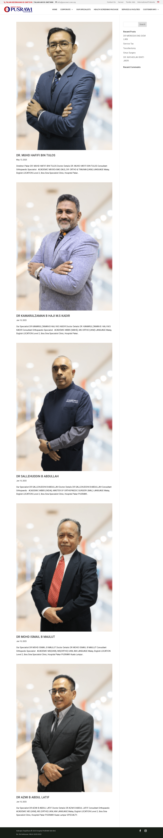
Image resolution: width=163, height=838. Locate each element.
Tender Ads (130, 2)
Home (54, 9)
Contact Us (111, 2)
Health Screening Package (106, 9)
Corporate (65, 9)
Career (121, 2)
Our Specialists (83, 9)
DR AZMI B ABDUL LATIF (32, 797)
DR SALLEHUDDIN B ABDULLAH (37, 476)
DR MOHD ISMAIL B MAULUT (35, 637)
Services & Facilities (131, 9)
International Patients (146, 2)
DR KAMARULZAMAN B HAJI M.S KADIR (43, 316)
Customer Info (149, 9)
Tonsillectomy (129, 48)
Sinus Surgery (129, 53)
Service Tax (128, 43)
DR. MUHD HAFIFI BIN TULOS (35, 155)
